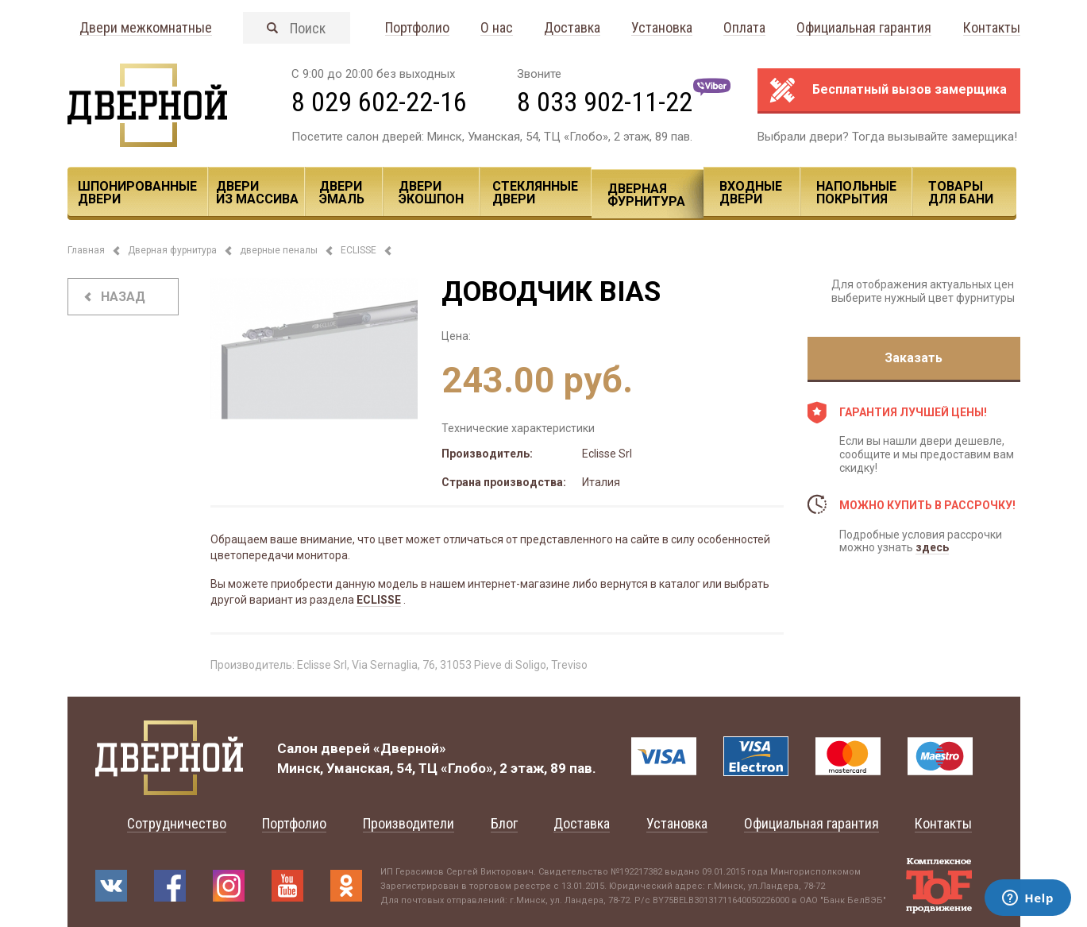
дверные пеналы (279, 250)
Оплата (744, 28)
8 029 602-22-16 (379, 102)
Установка (661, 28)
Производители (408, 823)
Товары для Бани (960, 193)
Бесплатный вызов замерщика (909, 89)
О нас (496, 28)
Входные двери (750, 193)
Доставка (572, 28)
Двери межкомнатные (145, 28)
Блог (504, 823)
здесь (932, 547)
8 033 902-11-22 (604, 102)
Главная (86, 250)
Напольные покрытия (856, 193)
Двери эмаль (341, 193)
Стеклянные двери (535, 193)
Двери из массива (257, 193)
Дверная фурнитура (646, 195)
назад (123, 296)
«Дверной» (409, 748)
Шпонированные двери (137, 193)
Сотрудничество (176, 823)
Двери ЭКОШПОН (431, 193)
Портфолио (417, 28)
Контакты (991, 28)
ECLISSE (358, 250)
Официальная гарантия (863, 28)
